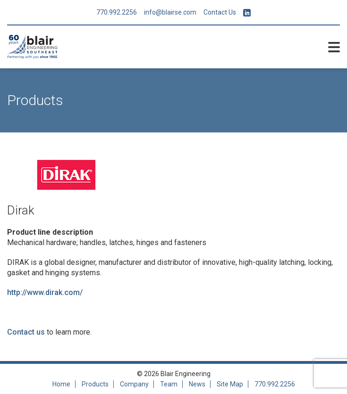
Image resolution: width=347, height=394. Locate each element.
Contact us (26, 332)
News (197, 384)
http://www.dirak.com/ (45, 292)
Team (169, 384)
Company (134, 384)
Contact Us (219, 12)
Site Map (230, 384)
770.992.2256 (116, 12)
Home (61, 384)
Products (95, 384)
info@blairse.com (170, 12)
